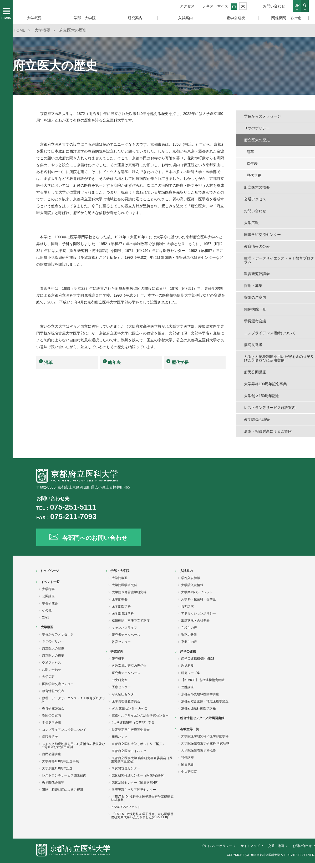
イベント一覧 (50, 581)
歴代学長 (180, 362)
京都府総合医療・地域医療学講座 (204, 701)
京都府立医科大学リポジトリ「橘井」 (138, 743)
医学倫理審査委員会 (126, 701)
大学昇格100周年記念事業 (265, 384)
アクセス (187, 6)
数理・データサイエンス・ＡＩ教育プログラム (279, 260)
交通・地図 (276, 846)
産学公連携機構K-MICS (197, 658)
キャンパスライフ (124, 627)
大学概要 (47, 627)
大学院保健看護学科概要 (198, 750)
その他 (47, 610)
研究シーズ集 (190, 672)
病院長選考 (253, 345)
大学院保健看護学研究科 (129, 592)
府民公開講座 (255, 372)
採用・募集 (253, 285)
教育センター (121, 641)
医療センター (121, 687)
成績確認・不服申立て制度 (131, 620)
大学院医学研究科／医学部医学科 (204, 736)
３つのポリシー (257, 128)
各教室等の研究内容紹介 (129, 665)
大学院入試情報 (192, 585)
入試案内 (186, 570)
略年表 (114, 362)
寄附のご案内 (255, 297)
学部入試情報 (190, 578)
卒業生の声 (189, 641)
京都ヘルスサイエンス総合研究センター (140, 715)
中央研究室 (120, 680)
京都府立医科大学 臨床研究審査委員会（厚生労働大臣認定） (141, 760)
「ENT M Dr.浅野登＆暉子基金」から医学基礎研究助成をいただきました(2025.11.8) (142, 816)
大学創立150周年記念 (262, 396)
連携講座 (187, 687)
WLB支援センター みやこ (130, 708)
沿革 (48, 362)
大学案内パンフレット (197, 592)
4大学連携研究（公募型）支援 (133, 722)
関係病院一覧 (255, 309)
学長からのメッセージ (262, 116)
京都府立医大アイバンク (129, 751)
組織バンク (120, 736)
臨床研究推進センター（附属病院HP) (138, 775)
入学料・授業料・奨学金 (198, 599)
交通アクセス (255, 199)
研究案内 (116, 651)
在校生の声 (189, 627)
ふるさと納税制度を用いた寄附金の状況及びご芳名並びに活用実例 (279, 358)
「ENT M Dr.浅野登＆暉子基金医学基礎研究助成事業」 (142, 798)
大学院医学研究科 (124, 585)
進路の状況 (189, 634)
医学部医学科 (121, 606)
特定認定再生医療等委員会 (131, 729)
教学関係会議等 (257, 419)
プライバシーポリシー (216, 846)
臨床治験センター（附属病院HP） (136, 782)
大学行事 (48, 589)
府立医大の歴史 (257, 140)
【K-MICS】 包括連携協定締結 (203, 680)
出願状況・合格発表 (195, 620)
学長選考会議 (255, 321)
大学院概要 (120, 578)
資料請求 (187, 606)
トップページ (49, 570)
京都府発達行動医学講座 (198, 708)
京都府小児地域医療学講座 (200, 694)
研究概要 (118, 658)
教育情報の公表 (257, 246)
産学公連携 (188, 651)
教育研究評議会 (257, 274)
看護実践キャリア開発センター (134, 789)
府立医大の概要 (257, 187)
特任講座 (187, 757)
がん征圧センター (124, 694)
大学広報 (251, 223)
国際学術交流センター (262, 234)
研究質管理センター (126, 768)
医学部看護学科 (123, 613)
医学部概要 (120, 599)
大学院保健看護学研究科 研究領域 (205, 743)
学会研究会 (50, 603)
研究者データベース (126, 634)
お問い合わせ (274, 6)
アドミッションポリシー (198, 613)
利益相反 (187, 665)
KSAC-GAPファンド (126, 807)
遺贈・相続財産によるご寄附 (268, 431)
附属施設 (187, 764)
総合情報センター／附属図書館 (202, 718)
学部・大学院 (119, 570)
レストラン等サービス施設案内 (270, 407)
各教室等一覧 (189, 729)
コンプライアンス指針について (270, 333)
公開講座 (48, 596)
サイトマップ (250, 846)
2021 (45, 617)
